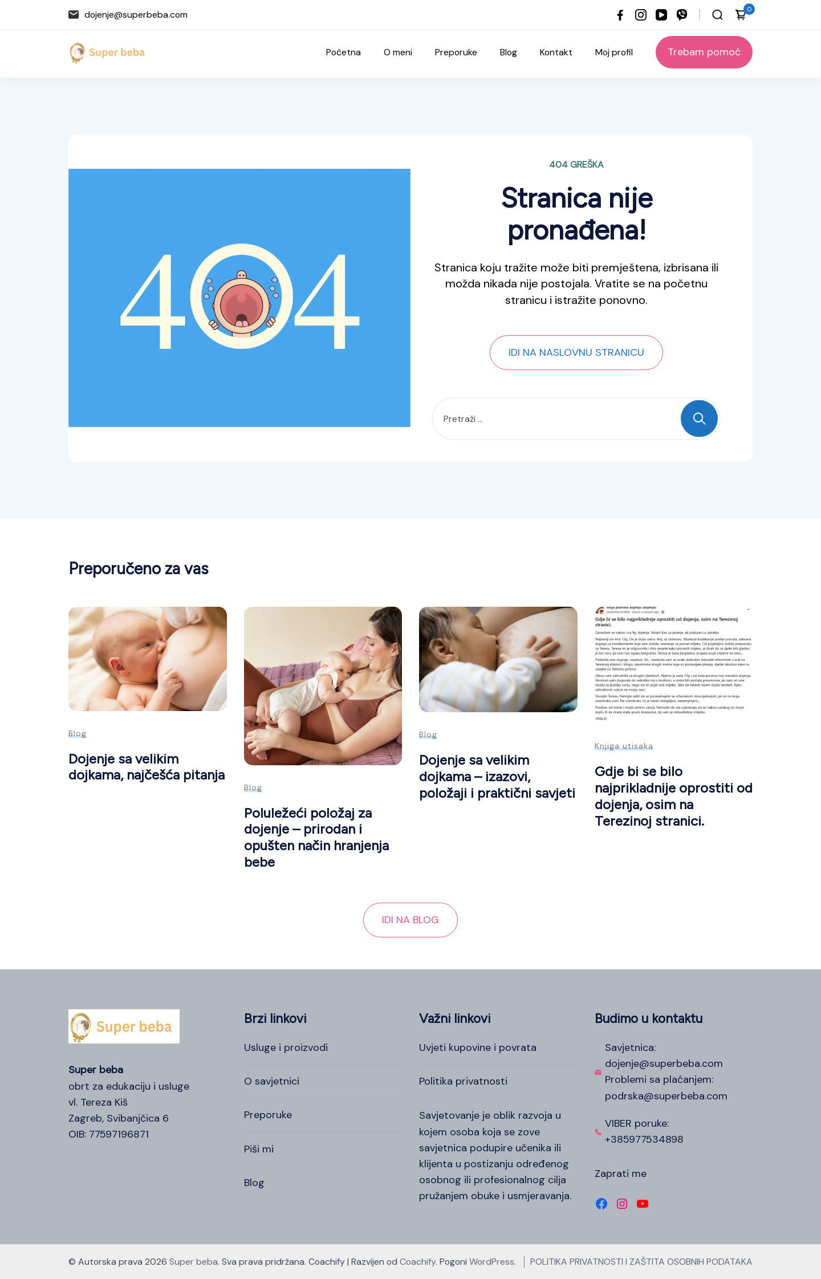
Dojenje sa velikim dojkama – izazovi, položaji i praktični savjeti (497, 776)
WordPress (491, 1262)
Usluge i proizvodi (286, 1047)
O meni (398, 52)
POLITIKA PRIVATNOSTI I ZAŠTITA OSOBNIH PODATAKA (641, 1262)
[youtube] (661, 15)
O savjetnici (271, 1081)
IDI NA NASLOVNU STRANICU (576, 352)
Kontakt (556, 52)
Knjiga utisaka (624, 746)
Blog (508, 52)
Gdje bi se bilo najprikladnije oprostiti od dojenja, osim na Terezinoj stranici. (674, 796)
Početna (343, 52)
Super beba (193, 1262)
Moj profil (614, 52)
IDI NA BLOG (410, 920)
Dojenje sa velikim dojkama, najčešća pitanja (146, 766)
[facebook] (620, 15)
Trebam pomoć (704, 52)
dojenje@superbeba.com (136, 15)
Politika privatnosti (463, 1081)
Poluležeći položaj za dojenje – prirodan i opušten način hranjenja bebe (316, 837)
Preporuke (456, 52)
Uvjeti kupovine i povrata (478, 1047)
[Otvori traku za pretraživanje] (718, 15)
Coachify (418, 1262)
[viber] (682, 15)
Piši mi (259, 1149)
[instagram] (641, 15)
